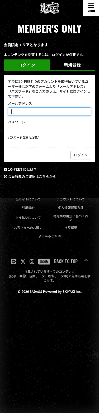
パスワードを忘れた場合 (24, 137)
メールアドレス (20, 103)
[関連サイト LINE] (13, 261)
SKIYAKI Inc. (72, 291)
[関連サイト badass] (44, 261)
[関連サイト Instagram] (32, 261)
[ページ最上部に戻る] (71, 261)
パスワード (16, 122)
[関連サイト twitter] (23, 261)
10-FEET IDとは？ (22, 169)
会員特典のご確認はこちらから (32, 176)
